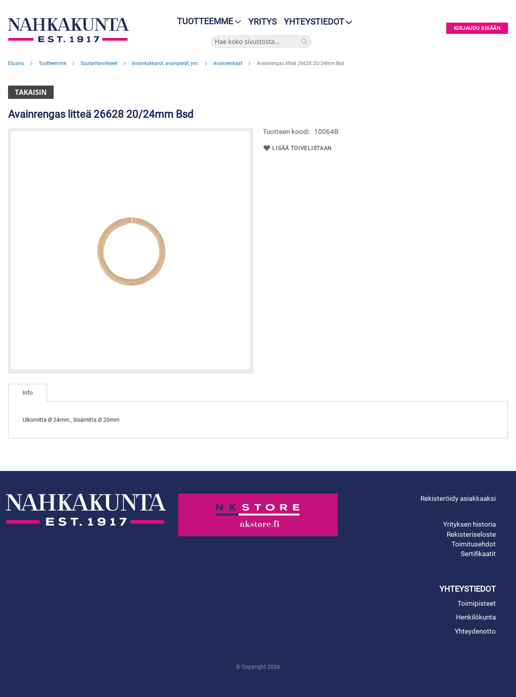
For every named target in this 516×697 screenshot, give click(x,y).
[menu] (206, 21)
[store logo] (70, 30)
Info (28, 392)
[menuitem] (206, 21)
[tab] (27, 393)
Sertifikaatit (478, 554)
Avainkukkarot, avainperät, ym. (166, 63)
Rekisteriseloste (471, 534)
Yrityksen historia (469, 524)
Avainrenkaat (228, 63)
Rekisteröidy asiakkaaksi (458, 498)
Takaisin (31, 92)
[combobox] (261, 41)
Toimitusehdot (474, 544)
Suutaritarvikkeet (100, 63)
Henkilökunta (476, 617)
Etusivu (16, 63)
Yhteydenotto (475, 631)
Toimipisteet (477, 603)
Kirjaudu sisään (477, 28)
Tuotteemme (53, 63)
